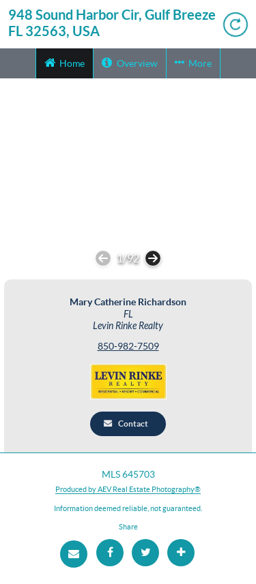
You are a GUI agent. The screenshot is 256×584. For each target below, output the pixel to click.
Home (64, 62)
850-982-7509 (128, 346)
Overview (129, 62)
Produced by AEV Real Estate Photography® (128, 489)
